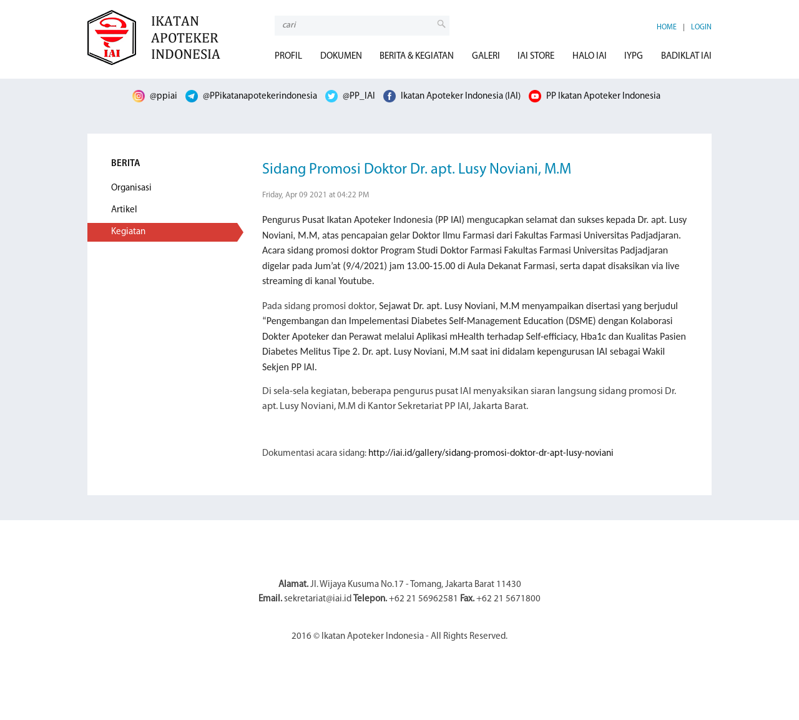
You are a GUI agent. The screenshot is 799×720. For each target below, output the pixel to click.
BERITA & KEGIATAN (417, 56)
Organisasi (131, 188)
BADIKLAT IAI (686, 56)
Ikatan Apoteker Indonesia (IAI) (452, 96)
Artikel (124, 210)
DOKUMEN (341, 56)
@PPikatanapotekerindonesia (251, 96)
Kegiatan (128, 232)
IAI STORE (535, 56)
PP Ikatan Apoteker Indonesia (594, 96)
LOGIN (701, 27)
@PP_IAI (350, 96)
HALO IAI (589, 56)
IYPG (633, 56)
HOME (667, 27)
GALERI (486, 56)
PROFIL (288, 56)
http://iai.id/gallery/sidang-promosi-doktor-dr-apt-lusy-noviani (491, 453)
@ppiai (154, 96)
